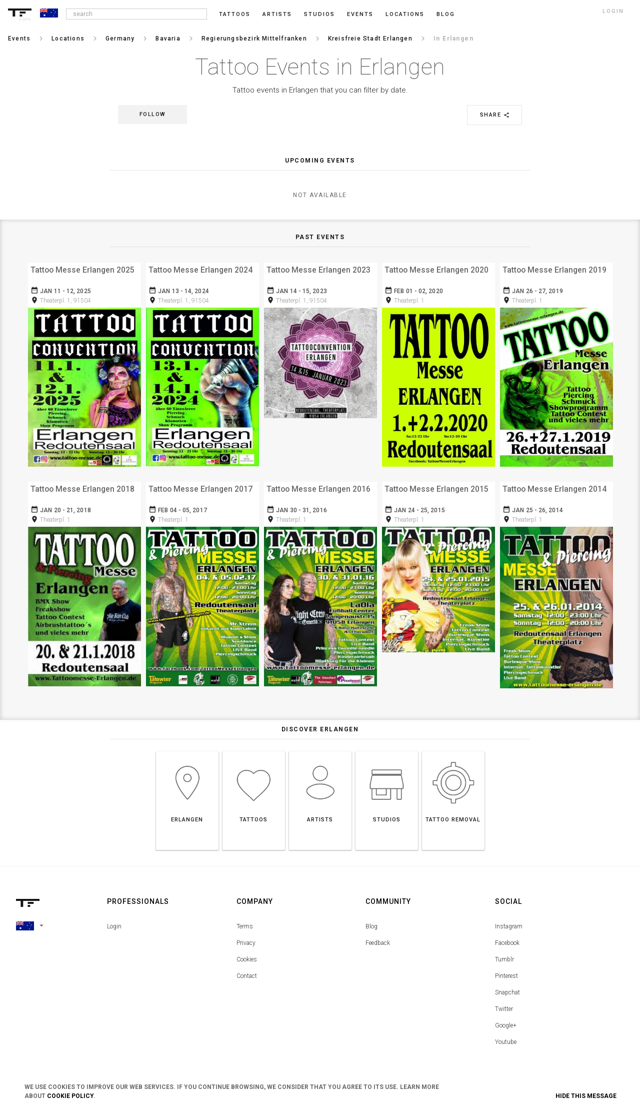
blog (445, 14)
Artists (277, 14)
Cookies (246, 953)
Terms (244, 920)
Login (114, 920)
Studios (319, 14)
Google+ (505, 1019)
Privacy (246, 936)
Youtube (505, 1035)
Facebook (507, 936)
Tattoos (234, 14)
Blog (372, 920)
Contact (246, 969)
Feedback (378, 936)
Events (360, 14)
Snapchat (507, 986)
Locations (405, 14)
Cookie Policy (70, 1095)
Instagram (508, 920)
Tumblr (504, 953)
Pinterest (506, 969)
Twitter (504, 1002)
